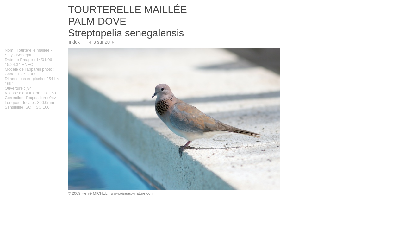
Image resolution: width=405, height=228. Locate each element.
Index (74, 42)
